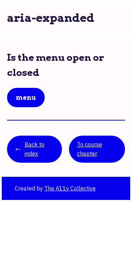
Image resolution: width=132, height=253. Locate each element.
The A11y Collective (70, 188)
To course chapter (89, 149)
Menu (26, 97)
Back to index (29, 149)
